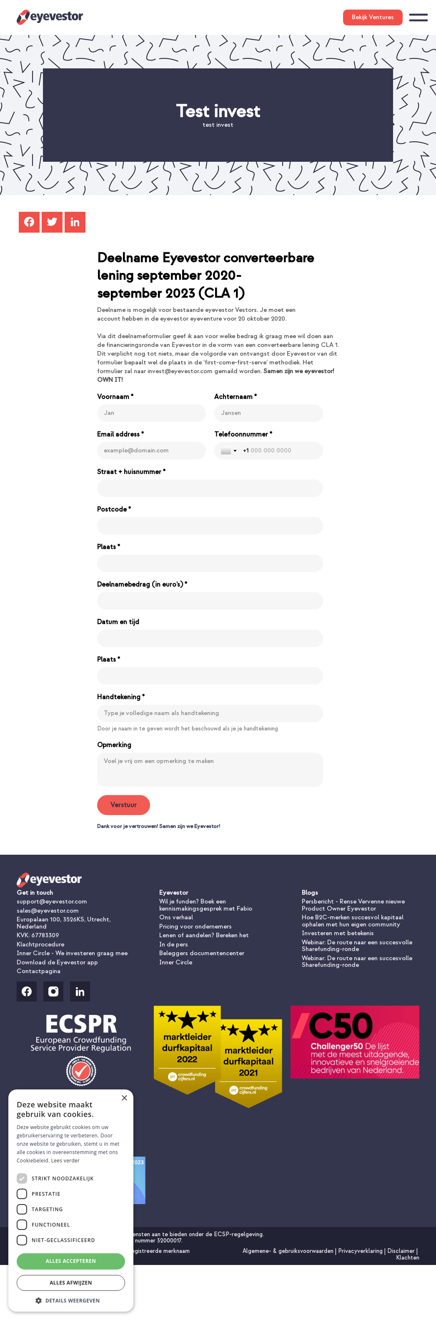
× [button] (124, 1098)
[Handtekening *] (210, 713)
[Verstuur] (123, 805)
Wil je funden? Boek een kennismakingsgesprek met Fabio (205, 905)
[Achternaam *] (268, 413)
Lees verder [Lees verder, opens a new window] (65, 1160)
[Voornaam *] (151, 413)
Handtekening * (121, 697)
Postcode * (114, 509)
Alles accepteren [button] (71, 1261)
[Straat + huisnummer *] (210, 488)
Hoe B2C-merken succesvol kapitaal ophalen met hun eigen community (352, 921)
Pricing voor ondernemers (195, 927)
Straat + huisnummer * (131, 472)
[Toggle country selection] (230, 451)
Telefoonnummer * (243, 434)
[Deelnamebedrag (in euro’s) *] (210, 601)
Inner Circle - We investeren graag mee (72, 953)
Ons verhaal (176, 917)
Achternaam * (235, 397)
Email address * (120, 434)
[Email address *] (151, 451)
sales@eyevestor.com (48, 911)
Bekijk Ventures (373, 17)
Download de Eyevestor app (57, 962)
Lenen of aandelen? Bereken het (204, 935)
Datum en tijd (118, 622)
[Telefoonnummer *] (279, 451)
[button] (71, 1299)
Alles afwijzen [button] (71, 1282)
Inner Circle (175, 962)
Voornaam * (115, 397)
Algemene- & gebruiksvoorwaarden (289, 1251)
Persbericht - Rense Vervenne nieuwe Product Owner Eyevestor (353, 905)
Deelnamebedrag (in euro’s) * (142, 584)
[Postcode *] (210, 526)
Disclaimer (401, 1251)
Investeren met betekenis (338, 933)
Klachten (407, 1257)
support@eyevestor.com (52, 902)
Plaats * (108, 547)
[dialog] (70, 1200)
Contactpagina (38, 971)
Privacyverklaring (361, 1251)
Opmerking (114, 745)
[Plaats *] (210, 563)
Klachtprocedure (40, 945)
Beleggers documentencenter (201, 953)
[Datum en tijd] (210, 638)
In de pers (173, 945)
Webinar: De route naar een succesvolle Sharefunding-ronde (357, 946)
